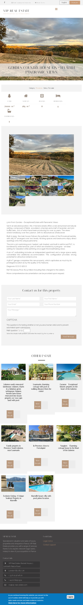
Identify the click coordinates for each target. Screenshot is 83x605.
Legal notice (48, 541)
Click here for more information (22, 603)
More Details (10, 414)
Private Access (40, 2)
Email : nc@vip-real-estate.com (21, 2)
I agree (70, 597)
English (64, 3)
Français (75, 3)
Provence (39, 88)
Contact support (49, 545)
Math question (13, 330)
